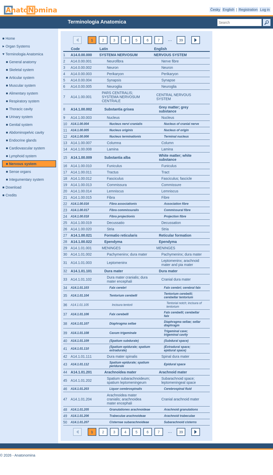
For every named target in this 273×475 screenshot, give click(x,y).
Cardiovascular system (27, 148)
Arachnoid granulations (181, 409)
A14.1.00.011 (81, 172)
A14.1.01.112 (80, 364)
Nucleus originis (121, 130)
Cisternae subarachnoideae (129, 422)
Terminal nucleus (176, 136)
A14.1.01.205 (80, 409)
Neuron (113, 67)
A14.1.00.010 (81, 166)
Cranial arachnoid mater (180, 399)
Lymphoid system (22, 156)
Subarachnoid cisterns (180, 422)
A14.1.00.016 (80, 204)
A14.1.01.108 (80, 333)
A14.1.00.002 (81, 109)
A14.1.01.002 (81, 254)
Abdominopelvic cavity (26, 132)
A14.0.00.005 (81, 86)
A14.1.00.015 (81, 197)
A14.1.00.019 (81, 223)
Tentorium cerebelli (123, 295)
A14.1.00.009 (81, 157)
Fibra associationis (123, 204)
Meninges (111, 248)
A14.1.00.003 (81, 118)
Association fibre (176, 204)
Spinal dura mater (175, 356)
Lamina (113, 149)
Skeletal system (21, 70)
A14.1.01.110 (80, 348)
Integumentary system (26, 179)
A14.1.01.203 (80, 389)
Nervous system (22, 164)
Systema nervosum (118, 55)
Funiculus (114, 166)
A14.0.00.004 (81, 80)
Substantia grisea (119, 109)
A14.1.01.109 (80, 341)
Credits (11, 195)
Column (167, 143)
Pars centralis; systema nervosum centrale (121, 97)
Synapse (168, 80)
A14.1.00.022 (81, 242)
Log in (265, 10)
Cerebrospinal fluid (177, 389)
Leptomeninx (117, 263)
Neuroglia (114, 86)
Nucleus (113, 118)
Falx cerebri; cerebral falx (182, 287)
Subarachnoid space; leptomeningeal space (178, 380)
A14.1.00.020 (81, 229)
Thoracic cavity (21, 109)
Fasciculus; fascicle (176, 178)
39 (181, 40)
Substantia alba (117, 157)
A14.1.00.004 (80, 124)
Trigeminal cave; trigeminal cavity (176, 332)
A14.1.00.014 (81, 191)
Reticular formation (175, 235)
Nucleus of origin (176, 130)
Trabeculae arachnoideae (127, 416)
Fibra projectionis (122, 216)
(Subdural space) (176, 341)
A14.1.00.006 (80, 136)
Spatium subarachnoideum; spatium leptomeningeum (128, 380)
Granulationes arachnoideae (129, 409)
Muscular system (22, 85)
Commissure (171, 185)
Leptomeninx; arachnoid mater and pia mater (180, 263)
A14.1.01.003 (81, 263)
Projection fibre (175, 216)
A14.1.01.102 (81, 279)
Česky (215, 10)
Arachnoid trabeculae (179, 416)
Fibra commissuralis (124, 210)
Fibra (111, 197)
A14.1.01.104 (80, 295)
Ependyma (113, 242)
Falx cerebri (117, 287)
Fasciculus (115, 178)
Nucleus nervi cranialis (126, 124)
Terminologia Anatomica (24, 54)
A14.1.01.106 (80, 314)
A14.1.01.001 (81, 248)
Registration (248, 10)
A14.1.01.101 (81, 271)
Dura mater (113, 271)
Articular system (21, 78)
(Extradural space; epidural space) (177, 348)
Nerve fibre (169, 61)
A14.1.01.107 (80, 323)
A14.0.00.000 (81, 55)
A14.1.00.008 (81, 149)
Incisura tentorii (122, 305)
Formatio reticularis (121, 235)
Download (13, 187)
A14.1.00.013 (81, 185)
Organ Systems (18, 46)
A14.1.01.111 (81, 356)
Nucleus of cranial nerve (181, 124)
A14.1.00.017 (80, 210)
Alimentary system (23, 93)
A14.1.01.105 (80, 305)
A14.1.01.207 (80, 422)
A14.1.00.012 (81, 178)
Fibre (165, 197)
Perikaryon (115, 74)
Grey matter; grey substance (173, 109)
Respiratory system (24, 101)
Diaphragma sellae (122, 323)
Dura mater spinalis (122, 356)
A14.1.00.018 (80, 216)
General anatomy (22, 62)
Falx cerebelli (119, 314)
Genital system (21, 125)
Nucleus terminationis (125, 136)
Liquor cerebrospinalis (125, 389)
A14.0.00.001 (81, 61)
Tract (165, 172)
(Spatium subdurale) (124, 341)
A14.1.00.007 (81, 143)
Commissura (117, 185)
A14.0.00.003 (81, 74)
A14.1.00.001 (81, 97)
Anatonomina (30, 10)
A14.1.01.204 (81, 399)
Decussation (171, 223)
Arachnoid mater (173, 372)
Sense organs (20, 172)
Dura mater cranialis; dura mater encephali (127, 279)
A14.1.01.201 (81, 372)
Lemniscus (115, 191)
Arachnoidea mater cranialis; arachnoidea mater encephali (124, 399)
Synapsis (114, 80)
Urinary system (21, 117)
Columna (114, 143)
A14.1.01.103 (80, 287)
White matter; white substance (175, 157)
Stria (110, 229)
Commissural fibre (177, 210)
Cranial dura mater (176, 279)
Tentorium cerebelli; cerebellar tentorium (178, 295)
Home (10, 38)
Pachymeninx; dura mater (127, 254)
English (228, 10)
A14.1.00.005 (80, 130)
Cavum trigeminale (122, 333)
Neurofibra (115, 61)
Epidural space (174, 364)
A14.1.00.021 (81, 235)
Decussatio (115, 223)
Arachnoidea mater (120, 372)
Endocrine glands (22, 140)
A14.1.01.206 (80, 416)
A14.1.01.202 (81, 380)
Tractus (113, 172)
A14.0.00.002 (81, 67)
